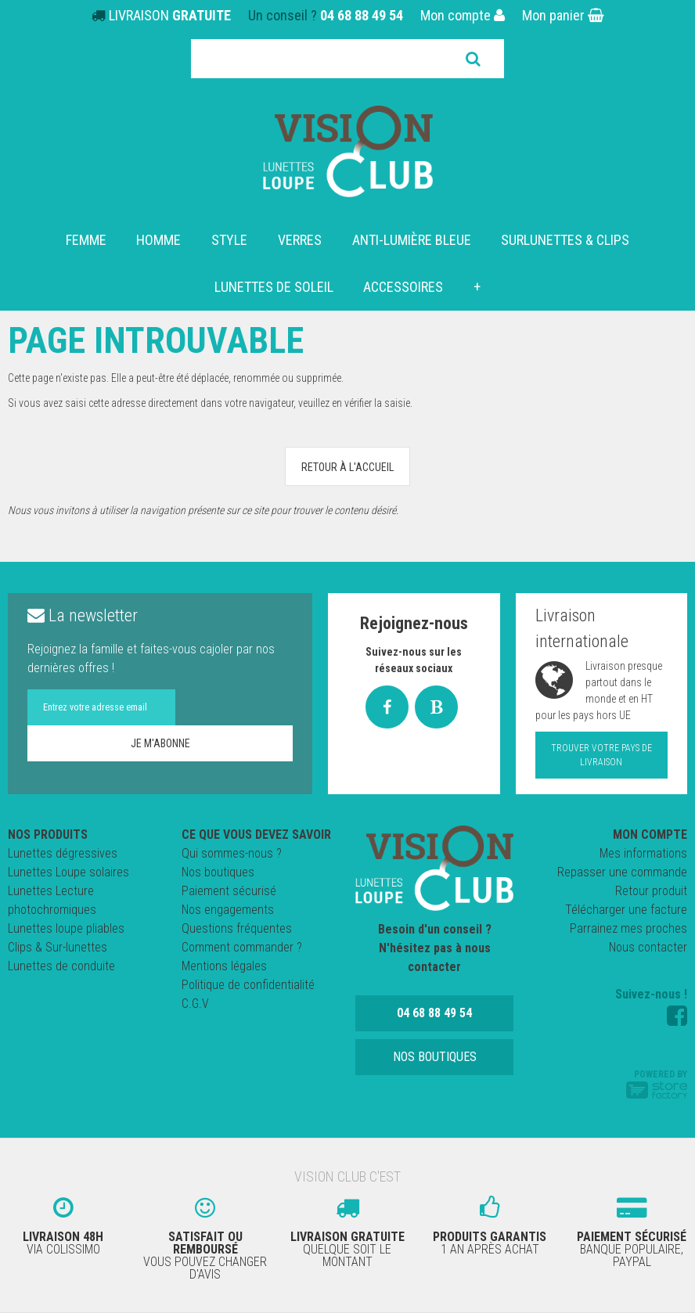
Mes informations (643, 853)
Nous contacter (648, 947)
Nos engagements (228, 909)
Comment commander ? (242, 947)
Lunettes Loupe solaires (68, 872)
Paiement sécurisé (229, 890)
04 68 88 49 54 (361, 15)
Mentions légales (224, 966)
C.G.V (195, 1003)
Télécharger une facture (626, 909)
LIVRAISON (170, 15)
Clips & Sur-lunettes (57, 947)
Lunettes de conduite (61, 966)
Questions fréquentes (237, 928)
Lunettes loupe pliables (66, 928)
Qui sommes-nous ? (232, 853)
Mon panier (563, 15)
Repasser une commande (622, 872)
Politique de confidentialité (248, 984)
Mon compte (462, 15)
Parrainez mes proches (628, 928)
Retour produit (651, 890)
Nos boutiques (218, 872)
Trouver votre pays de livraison (601, 755)
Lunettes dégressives (62, 853)
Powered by (656, 1084)
